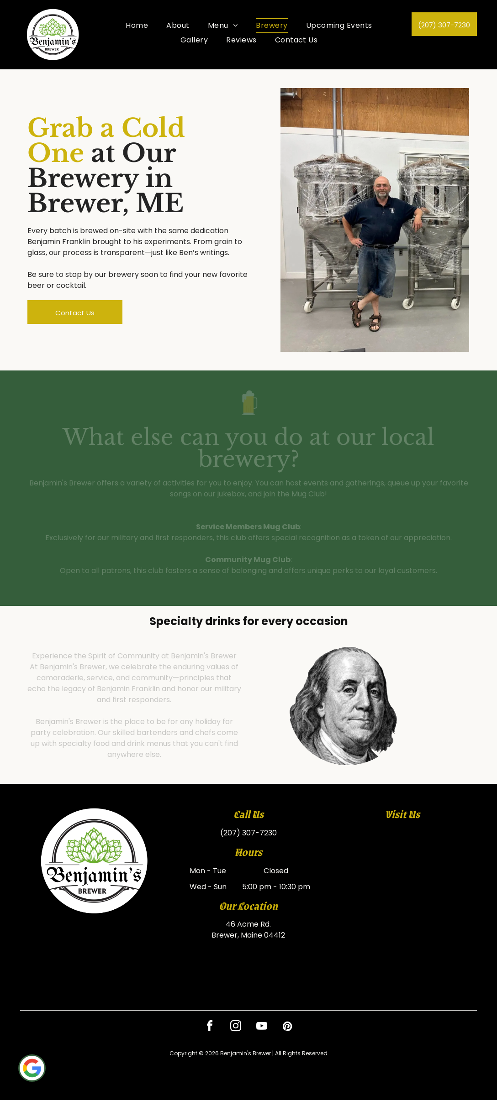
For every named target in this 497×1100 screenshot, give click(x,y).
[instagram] (235, 1027)
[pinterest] (288, 1027)
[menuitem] (136, 25)
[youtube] (262, 1027)
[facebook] (209, 1027)
